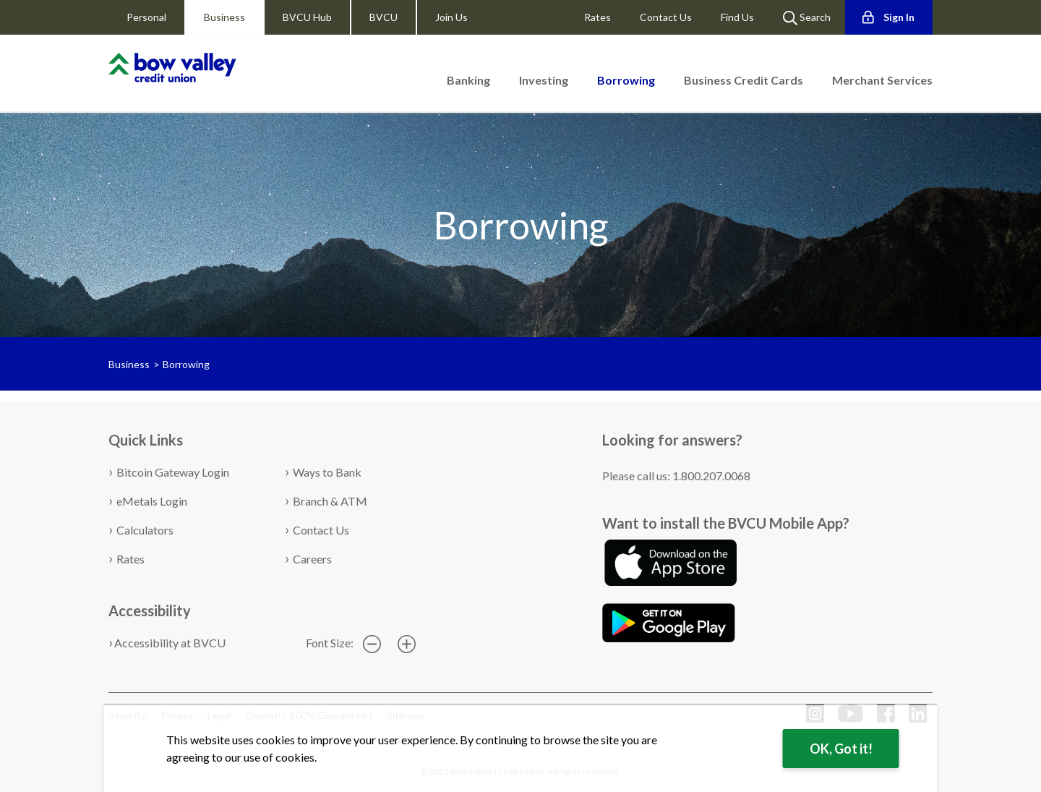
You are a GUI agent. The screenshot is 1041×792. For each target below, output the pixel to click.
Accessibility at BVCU (170, 643)
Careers (312, 559)
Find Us (737, 17)
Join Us (451, 17)
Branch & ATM (330, 501)
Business (224, 17)
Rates (597, 17)
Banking (468, 80)
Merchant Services (882, 80)
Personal (146, 17)
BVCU (383, 17)
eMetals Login (151, 501)
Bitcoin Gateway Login (172, 472)
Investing (543, 80)
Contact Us (666, 17)
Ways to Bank (327, 472)
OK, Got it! (841, 749)
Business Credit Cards (743, 80)
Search (807, 18)
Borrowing (186, 364)
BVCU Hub (307, 17)
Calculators (145, 530)
